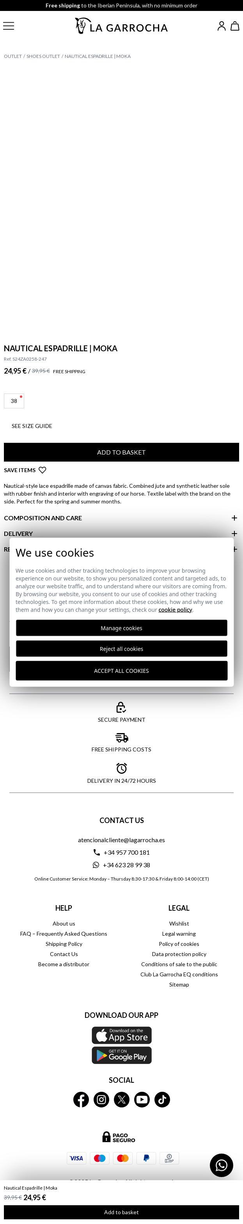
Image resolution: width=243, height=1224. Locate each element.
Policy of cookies (179, 943)
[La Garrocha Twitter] (121, 1099)
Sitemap (179, 984)
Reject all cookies (122, 648)
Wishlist (179, 923)
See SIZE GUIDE (32, 425)
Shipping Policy (64, 943)
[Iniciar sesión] (222, 26)
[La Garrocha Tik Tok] (162, 1099)
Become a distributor (63, 964)
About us (64, 923)
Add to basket (121, 1212)
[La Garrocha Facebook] (81, 1099)
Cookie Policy (175, 609)
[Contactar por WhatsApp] (221, 1165)
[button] (15, 26)
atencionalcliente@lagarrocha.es (121, 839)
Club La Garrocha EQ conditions (179, 974)
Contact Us (64, 954)
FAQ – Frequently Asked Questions (63, 933)
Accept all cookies (121, 670)
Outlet (13, 56)
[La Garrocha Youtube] (142, 1099)
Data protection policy (179, 954)
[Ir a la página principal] (121, 26)
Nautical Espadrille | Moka (98, 56)
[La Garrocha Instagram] (101, 1099)
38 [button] (16, 399)
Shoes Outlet (43, 56)
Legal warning (179, 933)
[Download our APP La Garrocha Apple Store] (121, 1045)
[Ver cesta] (235, 26)
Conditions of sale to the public (179, 964)
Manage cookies (121, 627)
